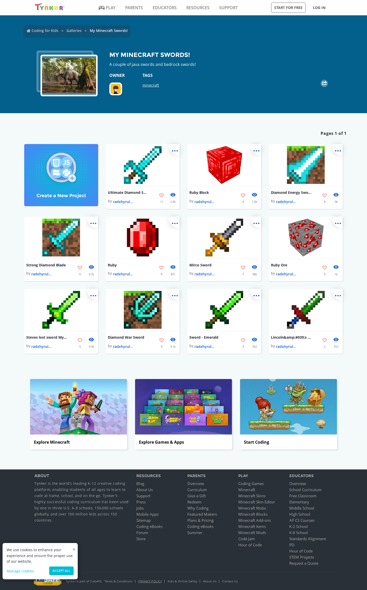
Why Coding (197, 508)
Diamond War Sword (126, 337)
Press (141, 501)
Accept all (61, 571)
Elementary (299, 501)
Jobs (140, 508)
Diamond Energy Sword (291, 192)
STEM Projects (301, 557)
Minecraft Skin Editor (256, 501)
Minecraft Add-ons (254, 520)
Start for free (288, 7)
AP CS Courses (301, 520)
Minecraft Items (252, 526)
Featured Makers (202, 514)
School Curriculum (305, 489)
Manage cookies (20, 571)
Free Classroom (303, 495)
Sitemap (143, 520)
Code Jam (246, 538)
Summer (194, 532)
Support (143, 495)
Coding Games (251, 483)
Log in (319, 7)
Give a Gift (196, 495)
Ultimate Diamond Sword (128, 192)
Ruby (112, 265)
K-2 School (298, 526)
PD (291, 544)
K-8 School (298, 532)
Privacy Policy (150, 581)
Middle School (301, 508)
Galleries (74, 30)
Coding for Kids (45, 30)
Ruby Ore (279, 265)
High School (299, 514)
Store (141, 538)
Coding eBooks (149, 526)
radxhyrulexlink (123, 201)
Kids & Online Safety (182, 581)
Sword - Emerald (203, 337)
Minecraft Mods (252, 532)
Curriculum (197, 489)
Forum (142, 532)
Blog (140, 483)
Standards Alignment (307, 538)
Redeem (194, 501)
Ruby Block (199, 192)
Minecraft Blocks (253, 514)
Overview (195, 483)
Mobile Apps (147, 514)
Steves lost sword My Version (46, 337)
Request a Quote (303, 563)
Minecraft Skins (251, 495)
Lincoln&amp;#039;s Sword (291, 337)
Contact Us (230, 581)
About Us (144, 489)
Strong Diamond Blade (46, 265)
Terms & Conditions (118, 581)
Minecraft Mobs (252, 508)
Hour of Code (250, 544)
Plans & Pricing (200, 520)
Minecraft (246, 489)
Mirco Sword (200, 265)
